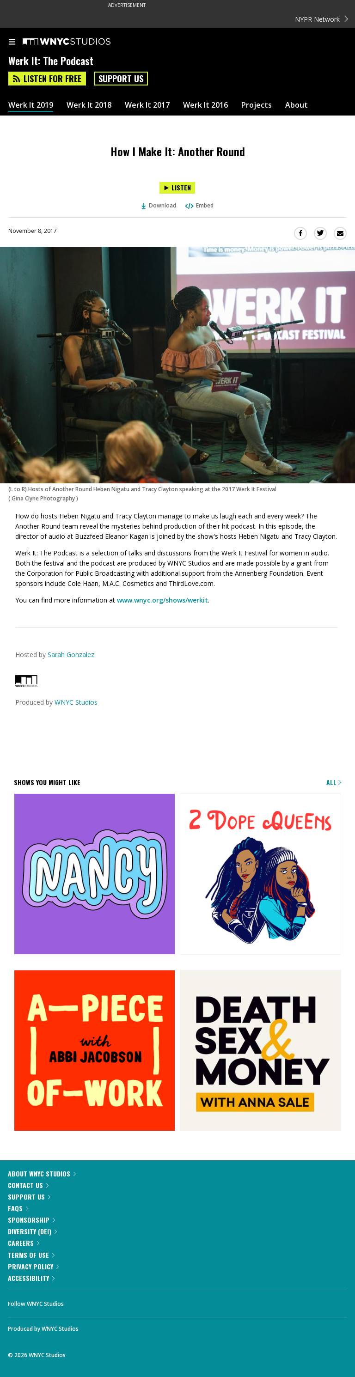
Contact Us (28, 1185)
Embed (199, 205)
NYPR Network (321, 19)
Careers (23, 1243)
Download (159, 205)
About (296, 105)
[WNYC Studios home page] (78, 42)
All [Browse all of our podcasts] (333, 782)
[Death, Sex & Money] (260, 1051)
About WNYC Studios (42, 1173)
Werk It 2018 (89, 105)
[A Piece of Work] (94, 1051)
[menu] (12, 42)
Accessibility (31, 1278)
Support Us (120, 79)
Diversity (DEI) (32, 1231)
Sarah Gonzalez (71, 654)
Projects (256, 105)
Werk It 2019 (30, 105)
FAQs (18, 1208)
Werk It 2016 (205, 105)
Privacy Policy (33, 1266)
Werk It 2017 (147, 105)
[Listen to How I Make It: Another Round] (177, 188)
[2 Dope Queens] (260, 874)
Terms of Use (31, 1255)
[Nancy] (94, 874)
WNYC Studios (76, 702)
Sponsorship (31, 1220)
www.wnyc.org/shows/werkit (162, 600)
